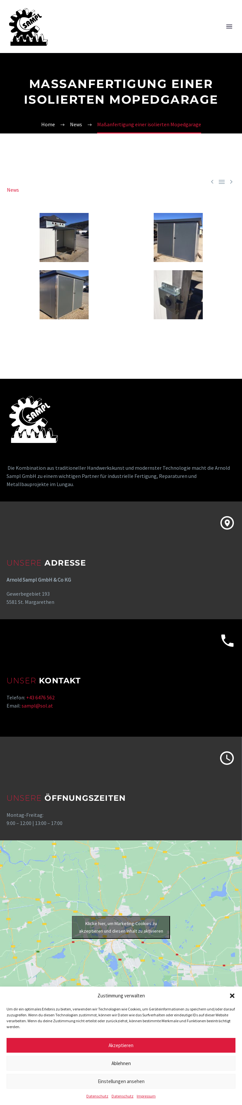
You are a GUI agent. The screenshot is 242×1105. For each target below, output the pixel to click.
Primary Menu (229, 26)
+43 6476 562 (40, 697)
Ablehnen (121, 1063)
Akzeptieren (121, 1045)
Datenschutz (97, 1096)
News (13, 189)
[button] (232, 995)
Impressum (146, 1096)
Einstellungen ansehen (121, 1081)
